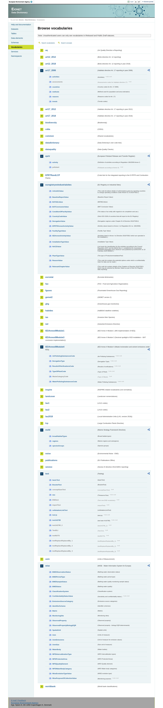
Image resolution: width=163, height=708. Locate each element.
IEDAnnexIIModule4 (54, 347)
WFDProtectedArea (59, 659)
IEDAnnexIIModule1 (54, 331)
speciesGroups (58, 446)
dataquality (50, 149)
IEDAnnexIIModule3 (54, 337)
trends (54, 101)
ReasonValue (57, 260)
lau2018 (49, 416)
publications (51, 460)
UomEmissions (58, 640)
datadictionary (52, 143)
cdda (47, 129)
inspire (48, 390)
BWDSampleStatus (59, 582)
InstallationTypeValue (60, 242)
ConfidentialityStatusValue (62, 596)
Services (14, 52)
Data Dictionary (30, 20)
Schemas (15, 43)
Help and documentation (21, 25)
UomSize (55, 645)
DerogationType (58, 361)
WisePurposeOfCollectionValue (64, 678)
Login (131, 1)
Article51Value (58, 191)
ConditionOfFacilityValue (62, 212)
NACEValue (56, 247)
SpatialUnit (56, 630)
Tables (13, 33)
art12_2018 (50, 64)
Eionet (21, 20)
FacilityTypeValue (59, 231)
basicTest (56, 480)
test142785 (56, 520)
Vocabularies (16, 47)
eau (53, 495)
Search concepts (66, 43)
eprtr (47, 156)
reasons (55, 97)
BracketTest (57, 485)
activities (55, 77)
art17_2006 (50, 70)
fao (46, 284)
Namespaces (16, 56)
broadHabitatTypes (59, 436)
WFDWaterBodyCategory (62, 669)
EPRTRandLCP (52, 175)
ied (46, 324)
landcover (50, 396)
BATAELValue (57, 202)
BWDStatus (56, 586)
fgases (48, 290)
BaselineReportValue (60, 197)
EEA (21, 2)
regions (55, 441)
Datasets (14, 29)
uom (47, 559)
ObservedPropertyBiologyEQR (64, 625)
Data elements (17, 38)
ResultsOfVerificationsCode (63, 366)
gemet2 (48, 297)
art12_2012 (50, 57)
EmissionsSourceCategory (62, 601)
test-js (54, 515)
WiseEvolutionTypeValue (61, 673)
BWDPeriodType (58, 577)
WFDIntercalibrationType (62, 654)
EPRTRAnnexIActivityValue (62, 226)
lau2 (47, 410)
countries (56, 87)
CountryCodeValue (59, 216)
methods (55, 92)
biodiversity (51, 123)
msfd (47, 430)
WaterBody (56, 649)
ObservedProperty (59, 621)
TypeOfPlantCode (59, 371)
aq (46, 50)
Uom (54, 635)
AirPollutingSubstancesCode (63, 356)
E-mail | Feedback (18, 700)
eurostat (49, 277)
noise (48, 453)
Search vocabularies (48, 43)
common (49, 136)
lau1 (47, 403)
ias (46, 317)
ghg (47, 304)
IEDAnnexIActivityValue (61, 236)
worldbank (50, 686)
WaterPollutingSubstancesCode (64, 382)
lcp (46, 423)
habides (49, 311)
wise (47, 566)
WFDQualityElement (60, 664)
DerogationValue (58, 221)
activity (55, 162)
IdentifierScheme (58, 606)
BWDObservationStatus (61, 572)
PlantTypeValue (58, 256)
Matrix (54, 611)
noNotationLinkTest (59, 510)
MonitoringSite (58, 616)
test (47, 474)
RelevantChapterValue (61, 267)
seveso (48, 467)
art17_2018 (50, 116)
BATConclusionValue (60, 207)
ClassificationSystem (60, 591)
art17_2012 (50, 109)
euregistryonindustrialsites (58, 185)
